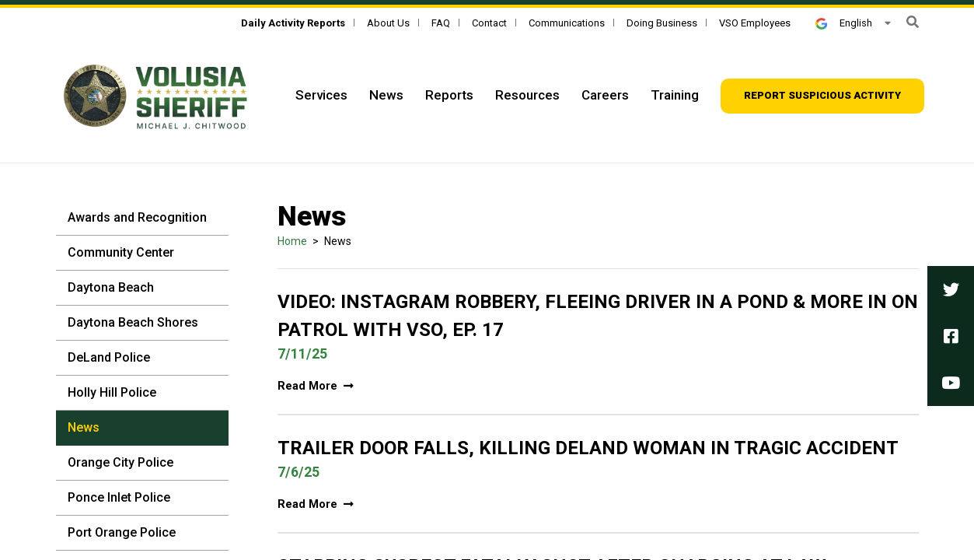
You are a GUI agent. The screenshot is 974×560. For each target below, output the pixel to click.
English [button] (843, 23)
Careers (605, 95)
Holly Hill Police (112, 392)
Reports (449, 95)
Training (675, 95)
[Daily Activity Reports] (293, 23)
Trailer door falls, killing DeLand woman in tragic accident (588, 448)
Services (321, 95)
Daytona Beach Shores (133, 322)
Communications (567, 23)
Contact (489, 23)
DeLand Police (109, 357)
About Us (388, 23)
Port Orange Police (122, 532)
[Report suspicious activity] (822, 96)
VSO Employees (755, 23)
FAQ (440, 23)
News (386, 95)
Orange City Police (120, 462)
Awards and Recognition (137, 217)
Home (292, 241)
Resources (527, 95)
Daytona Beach (111, 287)
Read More (316, 386)
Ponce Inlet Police (119, 497)
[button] (912, 22)
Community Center (121, 252)
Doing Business (662, 23)
